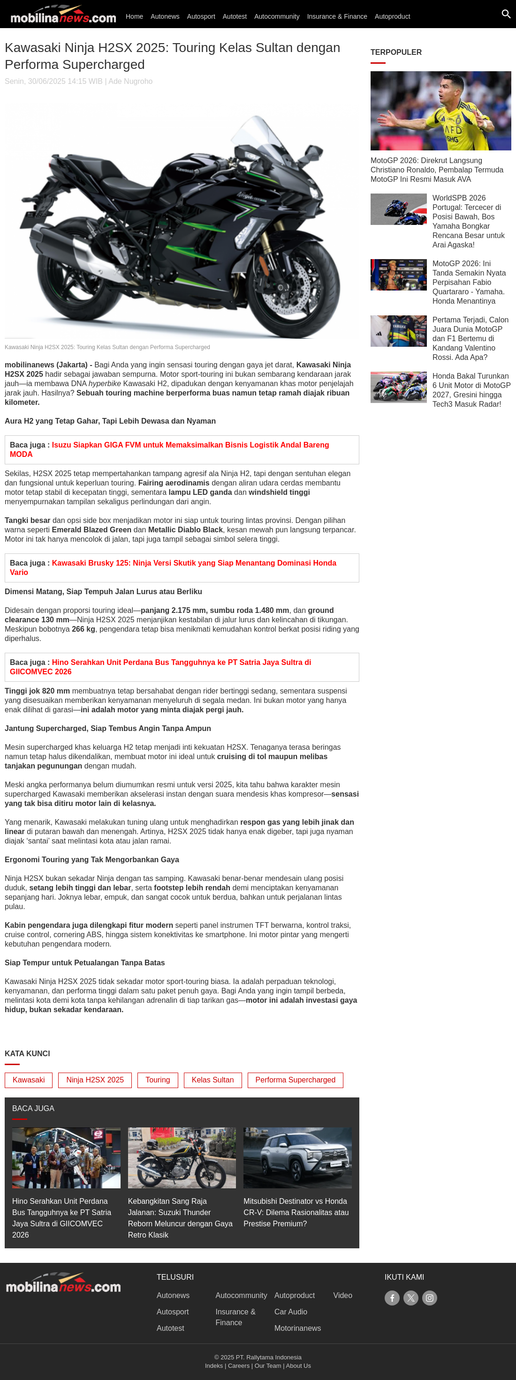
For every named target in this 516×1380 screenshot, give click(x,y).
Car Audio (290, 1312)
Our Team (268, 1365)
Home (134, 16)
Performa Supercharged (296, 1080)
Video (343, 1295)
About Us (298, 1365)
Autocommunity (276, 16)
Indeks (214, 1365)
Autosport (201, 16)
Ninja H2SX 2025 (95, 1080)
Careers (239, 1365)
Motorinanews (297, 1328)
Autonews (165, 16)
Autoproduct (392, 16)
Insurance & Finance (337, 16)
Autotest (235, 16)
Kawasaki (29, 1080)
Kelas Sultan (213, 1080)
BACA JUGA (33, 1108)
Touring (157, 1080)
